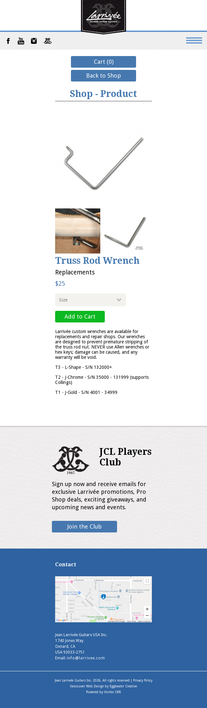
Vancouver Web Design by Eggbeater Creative (103, 686)
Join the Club (84, 526)
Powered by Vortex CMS (103, 692)
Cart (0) (103, 61)
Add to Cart (79, 316)
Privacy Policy (143, 680)
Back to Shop (103, 75)
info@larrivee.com (86, 658)
